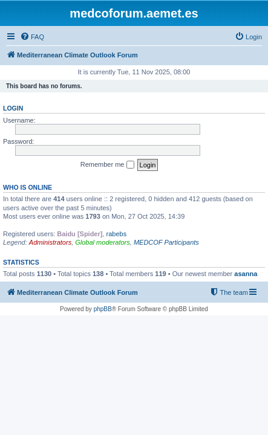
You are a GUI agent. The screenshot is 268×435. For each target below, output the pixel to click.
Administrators (50, 242)
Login (13, 108)
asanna (245, 273)
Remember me (107, 165)
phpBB (103, 309)
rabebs (116, 233)
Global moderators (102, 242)
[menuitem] (32, 37)
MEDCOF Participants (166, 242)
